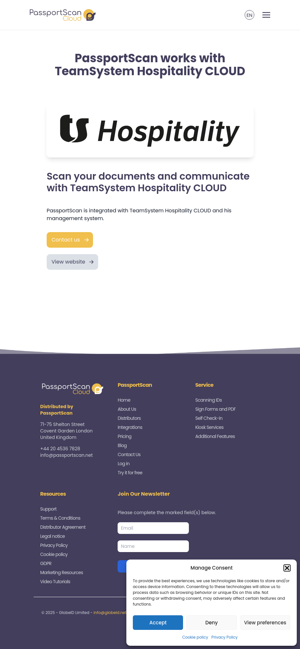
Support (48, 509)
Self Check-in (209, 418)
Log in (123, 463)
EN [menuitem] (249, 15)
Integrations (130, 427)
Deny (211, 622)
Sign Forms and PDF (215, 409)
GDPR (46, 563)
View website (68, 262)
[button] (287, 568)
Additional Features (215, 436)
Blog (122, 445)
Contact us (66, 239)
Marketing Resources (61, 572)
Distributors (129, 418)
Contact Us (129, 454)
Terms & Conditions (60, 518)
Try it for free (130, 472)
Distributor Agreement (63, 527)
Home (124, 400)
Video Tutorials (55, 581)
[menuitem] (249, 15)
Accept (158, 622)
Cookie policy (195, 637)
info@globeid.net (110, 612)
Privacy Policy (225, 637)
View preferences (265, 622)
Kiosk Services (209, 427)
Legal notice (52, 536)
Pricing (124, 436)
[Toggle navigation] (266, 15)
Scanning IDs (208, 400)
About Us (127, 409)
